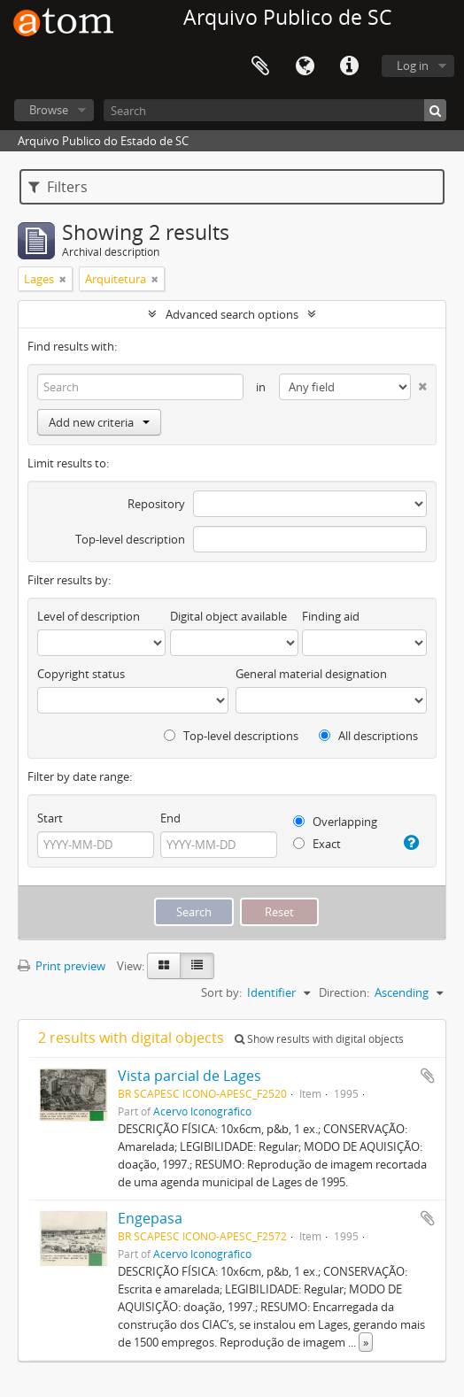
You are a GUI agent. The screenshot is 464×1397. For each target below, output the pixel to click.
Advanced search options (232, 314)
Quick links (349, 66)
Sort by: (221, 992)
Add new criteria (99, 422)
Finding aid (331, 616)
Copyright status (81, 674)
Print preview (61, 966)
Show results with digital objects (319, 1038)
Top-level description (130, 539)
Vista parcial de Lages (189, 1075)
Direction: (344, 992)
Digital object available (228, 616)
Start (50, 818)
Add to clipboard (428, 1075)
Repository (156, 504)
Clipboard (260, 66)
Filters (58, 187)
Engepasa (150, 1218)
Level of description (88, 616)
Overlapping (335, 822)
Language (304, 66)
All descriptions (368, 736)
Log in (413, 65)
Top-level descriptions (231, 736)
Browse (48, 110)
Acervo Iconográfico (202, 1111)
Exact (317, 844)
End (170, 818)
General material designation (311, 674)
